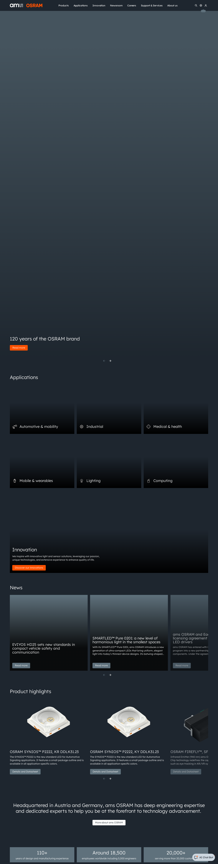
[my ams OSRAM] (205, 5)
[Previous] (104, 361)
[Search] (196, 5)
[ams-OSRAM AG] (26, 5)
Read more (18, 347)
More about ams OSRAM (109, 822)
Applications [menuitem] (81, 5)
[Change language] (200, 5)
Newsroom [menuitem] (116, 5)
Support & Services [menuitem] (152, 5)
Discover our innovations (29, 567)
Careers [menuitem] (131, 5)
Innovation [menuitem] (98, 5)
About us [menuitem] (172, 5)
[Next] (110, 361)
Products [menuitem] (63, 5)
